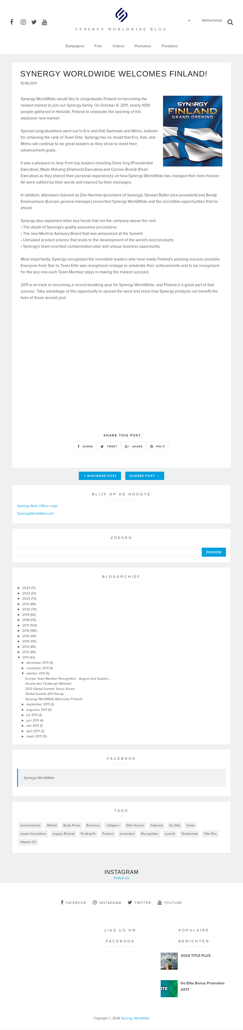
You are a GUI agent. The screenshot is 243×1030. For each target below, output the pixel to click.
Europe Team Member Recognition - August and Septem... (67, 679)
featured (156, 826)
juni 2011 (33, 721)
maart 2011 (34, 737)
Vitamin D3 (28, 842)
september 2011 (38, 704)
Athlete (52, 826)
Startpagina (74, 46)
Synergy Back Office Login (37, 506)
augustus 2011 (37, 710)
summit (170, 834)
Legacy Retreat (63, 834)
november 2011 (38, 668)
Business (93, 826)
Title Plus (210, 834)
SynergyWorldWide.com (35, 514)
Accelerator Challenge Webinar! (48, 684)
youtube (170, 902)
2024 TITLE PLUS (196, 956)
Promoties (143, 46)
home (191, 826)
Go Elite (174, 826)
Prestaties (170, 46)
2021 (26, 604)
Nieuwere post (100, 476)
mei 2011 (33, 726)
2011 (26, 658)
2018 (26, 620)
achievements (30, 826)
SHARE (85, 446)
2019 (26, 615)
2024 (26, 588)
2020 (26, 610)
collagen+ (113, 826)
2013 (26, 647)
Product (108, 834)
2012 (26, 652)
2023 (26, 594)
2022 (26, 599)
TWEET (109, 446)
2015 (26, 636)
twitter (139, 902)
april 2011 (33, 731)
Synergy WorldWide (39, 778)
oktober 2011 (36, 674)
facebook (73, 902)
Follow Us (121, 878)
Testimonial (189, 834)
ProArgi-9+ (88, 834)
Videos (118, 46)
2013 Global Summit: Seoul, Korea (50, 689)
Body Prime (71, 826)
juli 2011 (32, 715)
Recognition (150, 834)
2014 (26, 642)
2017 (26, 626)
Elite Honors (135, 826)
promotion (127, 834)
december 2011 (38, 663)
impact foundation (33, 834)
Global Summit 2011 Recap (44, 694)
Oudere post (144, 476)
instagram (107, 902)
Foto (98, 46)
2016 (26, 631)
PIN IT (157, 446)
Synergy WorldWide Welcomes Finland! (53, 699)
